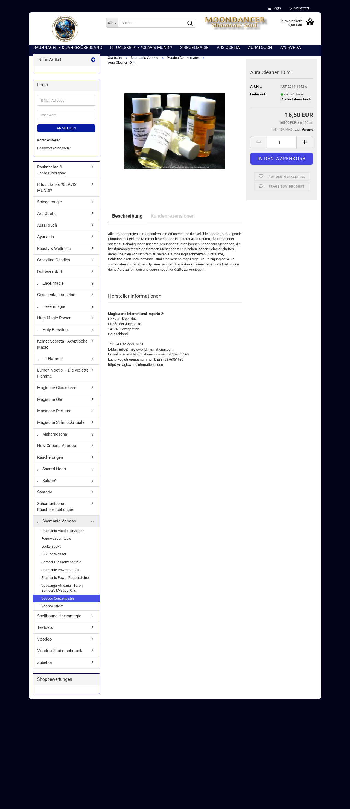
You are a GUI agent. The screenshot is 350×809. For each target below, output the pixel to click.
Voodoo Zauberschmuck (59, 651)
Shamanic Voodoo (56, 522)
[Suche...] (112, 23)
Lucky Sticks (51, 547)
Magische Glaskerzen (56, 388)
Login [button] (274, 8)
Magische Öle (49, 400)
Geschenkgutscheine (56, 295)
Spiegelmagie (49, 203)
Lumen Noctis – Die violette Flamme (63, 374)
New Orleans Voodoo (56, 446)
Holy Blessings (53, 330)
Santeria (44, 492)
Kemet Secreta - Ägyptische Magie (62, 345)
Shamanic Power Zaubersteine (65, 579)
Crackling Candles (53, 261)
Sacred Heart (51, 470)
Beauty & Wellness (54, 249)
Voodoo (44, 640)
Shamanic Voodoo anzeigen (62, 532)
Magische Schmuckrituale (60, 423)
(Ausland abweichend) (296, 100)
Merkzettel (299, 8)
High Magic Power (54, 319)
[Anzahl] (282, 143)
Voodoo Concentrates (58, 599)
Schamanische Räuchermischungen (55, 507)
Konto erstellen (48, 141)
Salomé (46, 481)
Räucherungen (50, 458)
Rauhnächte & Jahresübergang (51, 171)
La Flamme (50, 359)
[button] (258, 143)
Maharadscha (52, 435)
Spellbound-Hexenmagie (59, 616)
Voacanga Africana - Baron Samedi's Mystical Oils (62, 589)
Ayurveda (45, 237)
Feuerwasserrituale (56, 540)
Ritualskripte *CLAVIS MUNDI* (57, 188)
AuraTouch (47, 226)
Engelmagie (50, 284)
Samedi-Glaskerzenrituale (61, 563)
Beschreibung (127, 217)
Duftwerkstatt (49, 272)
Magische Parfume (54, 412)
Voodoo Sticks (52, 607)
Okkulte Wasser (53, 555)
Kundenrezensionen (173, 217)
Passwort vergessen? (54, 149)
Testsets (45, 628)
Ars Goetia (47, 214)
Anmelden (66, 129)
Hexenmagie (51, 307)
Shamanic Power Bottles (60, 571)
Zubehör (44, 663)
